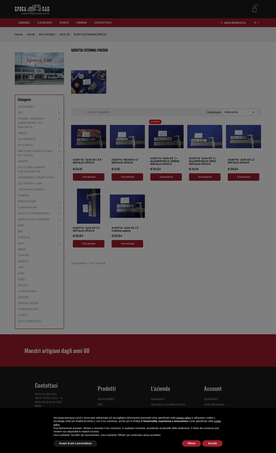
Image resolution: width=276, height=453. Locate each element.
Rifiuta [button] (191, 443)
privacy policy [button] (183, 417)
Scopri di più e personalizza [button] (75, 443)
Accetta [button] (212, 443)
